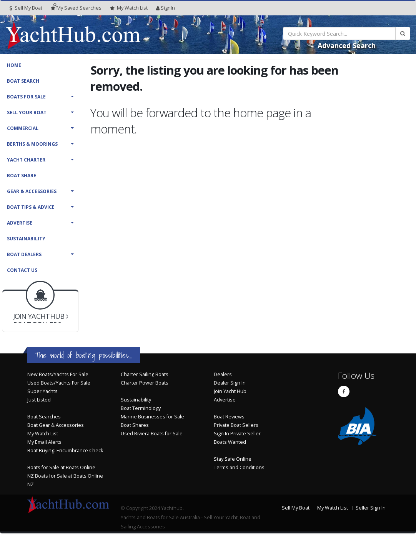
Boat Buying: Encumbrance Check (65, 450)
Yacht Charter (26, 160)
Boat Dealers (24, 254)
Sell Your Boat (27, 112)
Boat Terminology (141, 408)
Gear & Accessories (32, 191)
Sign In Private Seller (237, 433)
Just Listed (39, 399)
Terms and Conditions (239, 467)
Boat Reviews (229, 416)
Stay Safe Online (232, 459)
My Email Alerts (44, 442)
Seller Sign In (371, 508)
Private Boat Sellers (236, 425)
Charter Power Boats (144, 383)
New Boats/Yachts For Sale (57, 374)
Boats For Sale (26, 96)
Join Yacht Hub (230, 391)
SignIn (165, 8)
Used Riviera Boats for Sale (152, 433)
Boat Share (21, 175)
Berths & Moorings (32, 144)
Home (14, 65)
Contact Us (22, 270)
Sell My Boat (26, 8)
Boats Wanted (230, 442)
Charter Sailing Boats (144, 374)
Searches (76, 8)
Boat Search (23, 81)
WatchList (129, 8)
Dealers (223, 374)
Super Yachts (42, 391)
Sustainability (26, 238)
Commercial (22, 128)
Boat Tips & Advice (31, 207)
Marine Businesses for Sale (152, 416)
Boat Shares (135, 425)
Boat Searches (44, 416)
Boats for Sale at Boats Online (61, 467)
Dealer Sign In (230, 383)
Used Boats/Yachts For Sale (58, 383)
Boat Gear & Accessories (55, 425)
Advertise (19, 223)
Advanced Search (347, 45)
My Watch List (42, 433)
